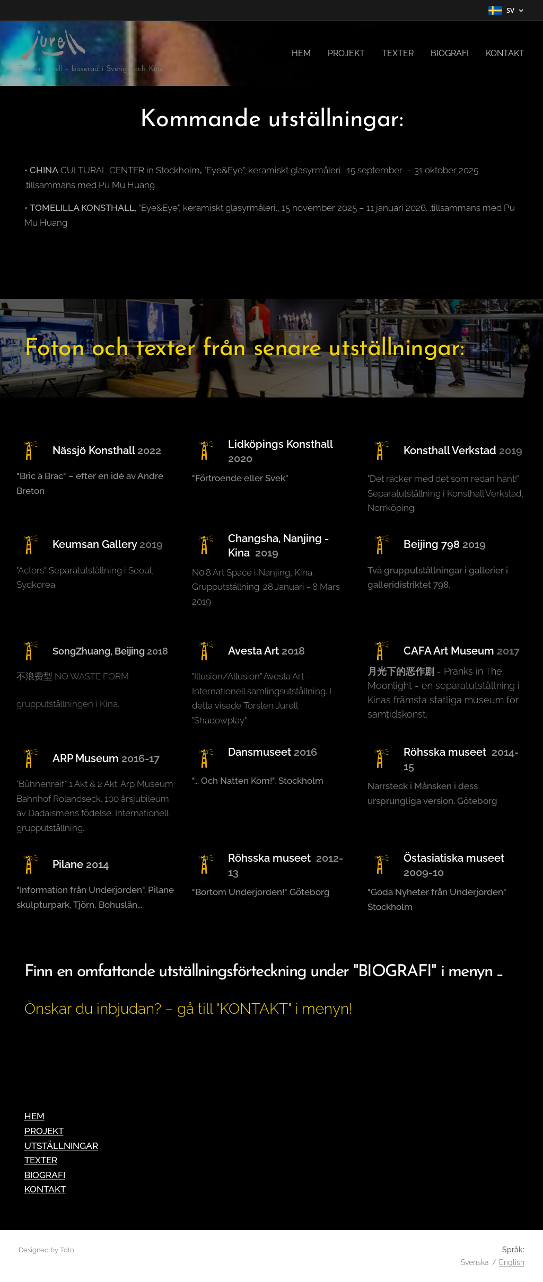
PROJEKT (44, 1131)
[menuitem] (304, 53)
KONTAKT (45, 1189)
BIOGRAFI (44, 1175)
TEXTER (40, 1160)
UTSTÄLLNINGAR (61, 1145)
